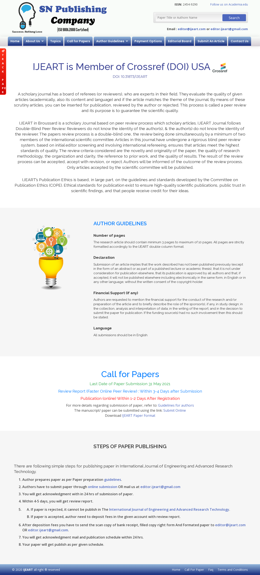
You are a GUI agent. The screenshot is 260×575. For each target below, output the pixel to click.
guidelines (112, 479)
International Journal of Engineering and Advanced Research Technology (169, 509)
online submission (102, 486)
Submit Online (174, 410)
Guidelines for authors (176, 405)
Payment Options (148, 41)
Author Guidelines (110, 41)
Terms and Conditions (233, 570)
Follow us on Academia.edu (229, 4)
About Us (33, 41)
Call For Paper (194, 570)
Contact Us (240, 41)
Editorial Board (179, 41)
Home (15, 41)
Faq (210, 570)
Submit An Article (211, 41)
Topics (55, 41)
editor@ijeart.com (192, 29)
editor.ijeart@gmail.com (229, 29)
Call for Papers (78, 41)
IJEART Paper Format (138, 415)
